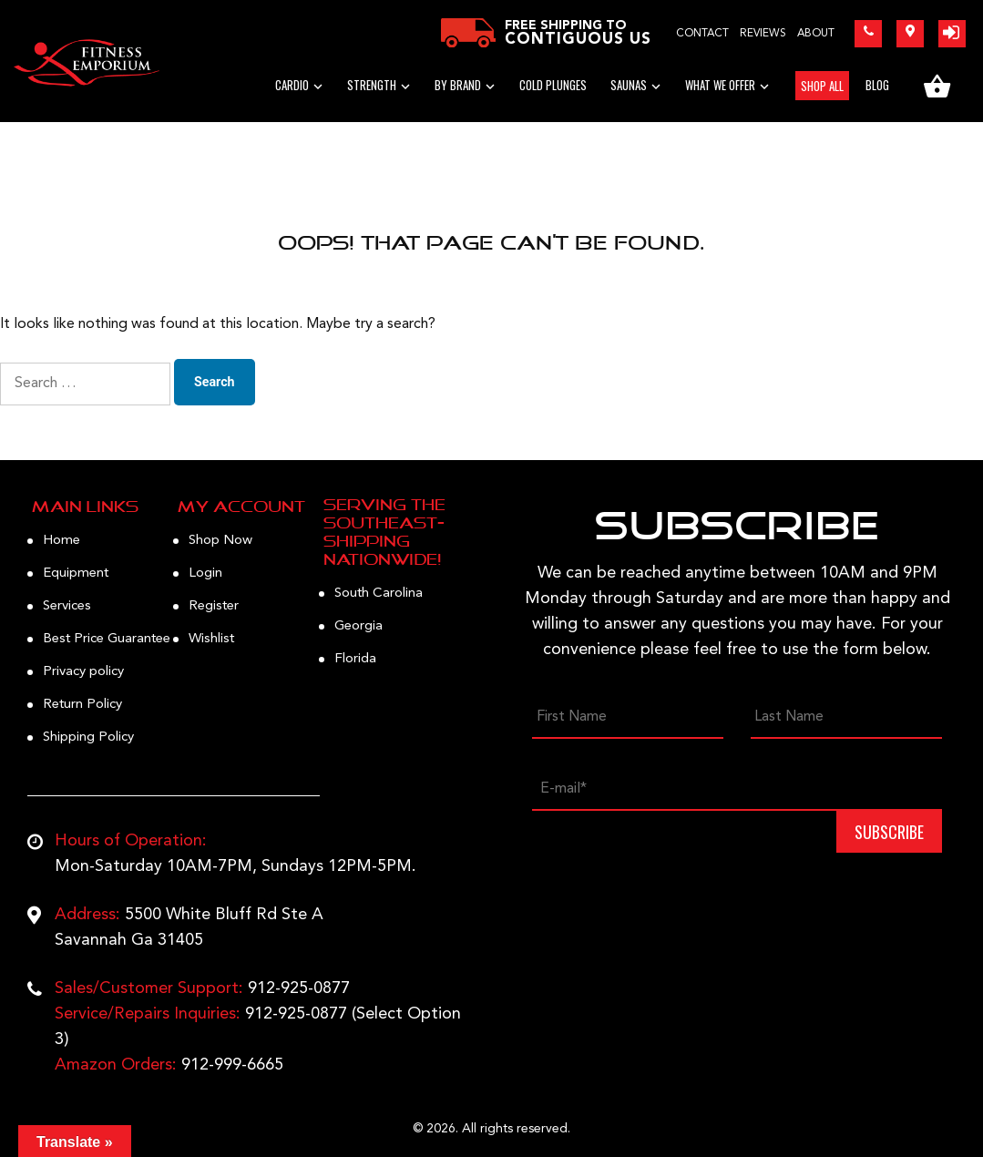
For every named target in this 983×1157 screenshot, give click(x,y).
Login (205, 573)
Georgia (358, 626)
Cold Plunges (553, 85)
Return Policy (82, 705)
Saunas (628, 85)
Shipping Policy (88, 737)
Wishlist (211, 639)
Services (67, 606)
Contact (702, 33)
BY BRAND (458, 85)
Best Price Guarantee (106, 639)
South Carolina (378, 593)
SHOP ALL (822, 86)
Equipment (75, 573)
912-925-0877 (299, 988)
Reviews (763, 33)
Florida (355, 659)
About (816, 33)
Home (61, 541)
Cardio (292, 85)
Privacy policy (83, 672)
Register (214, 606)
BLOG (877, 85)
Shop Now (220, 541)
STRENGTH (371, 85)
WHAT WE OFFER (720, 85)
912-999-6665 (232, 1065)
